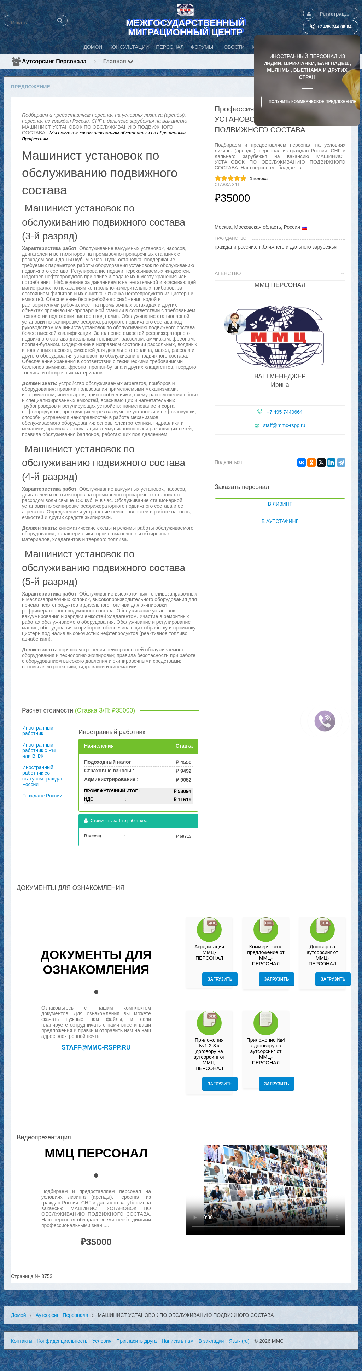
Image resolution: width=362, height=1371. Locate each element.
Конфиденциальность (62, 1341)
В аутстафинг (280, 521)
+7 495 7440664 (285, 412)
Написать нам (178, 1341)
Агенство (279, 273)
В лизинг (280, 504)
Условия (101, 1341)
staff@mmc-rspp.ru (284, 425)
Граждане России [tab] (42, 795)
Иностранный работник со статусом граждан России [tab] (42, 776)
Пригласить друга (136, 1341)
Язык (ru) (239, 1341)
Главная (118, 61)
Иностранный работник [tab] (37, 730)
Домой (18, 1315)
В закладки (211, 1341)
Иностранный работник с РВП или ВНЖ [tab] (40, 750)
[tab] (280, 354)
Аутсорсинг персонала (54, 61)
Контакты (21, 1341)
